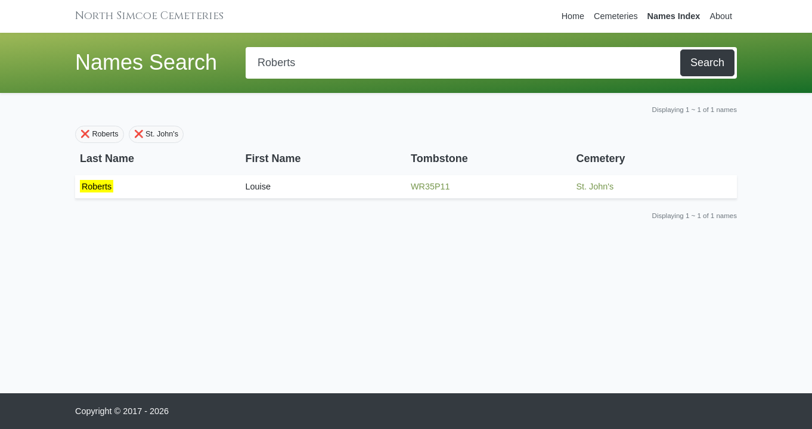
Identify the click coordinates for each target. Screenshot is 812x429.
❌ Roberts (99, 134)
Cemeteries (616, 16)
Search (707, 63)
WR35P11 (430, 186)
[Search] (464, 62)
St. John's (595, 186)
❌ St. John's (156, 134)
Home (573, 16)
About (720, 16)
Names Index (674, 16)
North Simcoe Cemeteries (149, 15)
